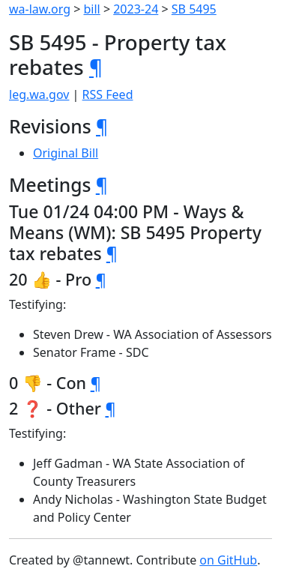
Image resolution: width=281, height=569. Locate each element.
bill (92, 9)
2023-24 (135, 9)
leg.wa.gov (39, 94)
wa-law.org (39, 9)
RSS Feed (107, 94)
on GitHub (228, 560)
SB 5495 (194, 9)
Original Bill (65, 153)
